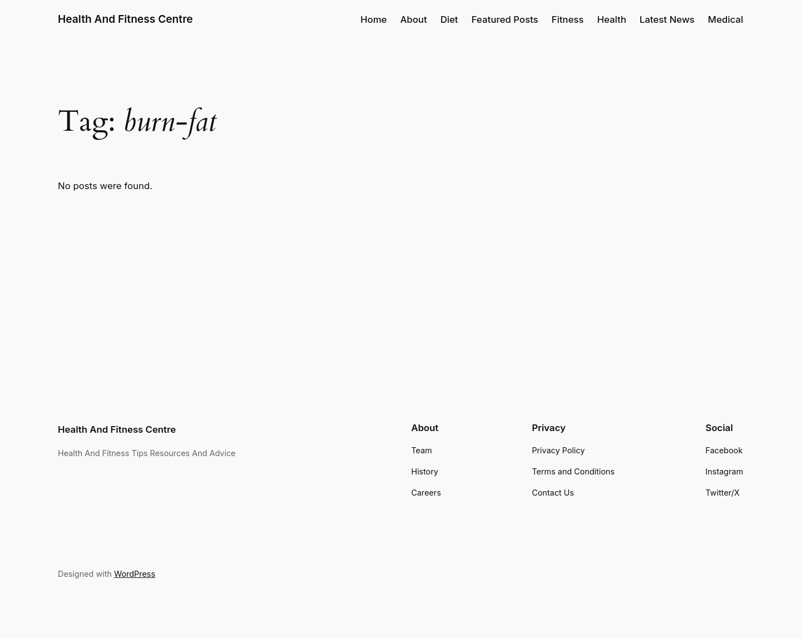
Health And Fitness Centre (125, 19)
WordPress (134, 573)
